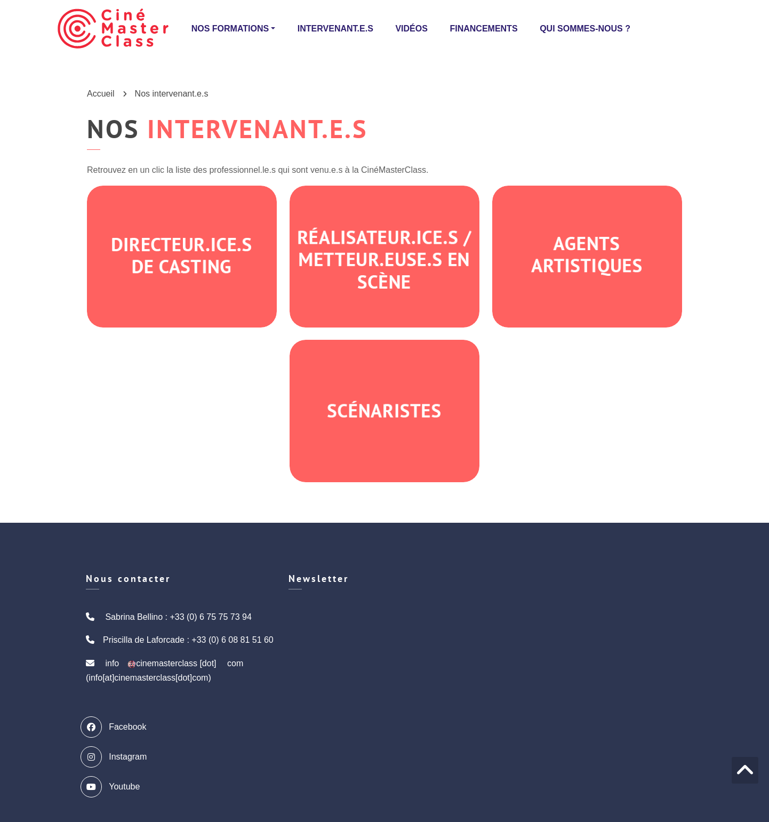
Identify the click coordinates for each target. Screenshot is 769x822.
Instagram (116, 757)
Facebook (116, 727)
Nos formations (230, 28)
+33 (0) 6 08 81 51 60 (232, 639)
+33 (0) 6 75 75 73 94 (210, 616)
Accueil (101, 93)
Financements (483, 28)
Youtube (113, 786)
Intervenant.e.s (335, 28)
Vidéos (411, 28)
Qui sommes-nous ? (585, 28)
